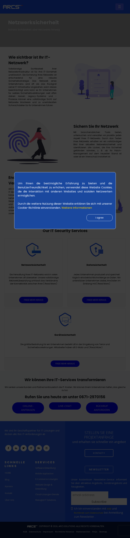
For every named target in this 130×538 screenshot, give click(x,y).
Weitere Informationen (76, 208)
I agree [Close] (99, 218)
